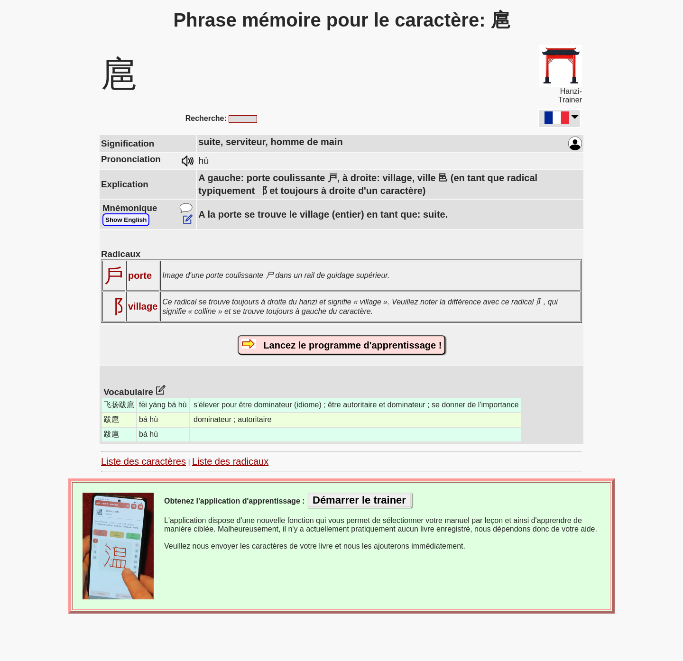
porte (140, 275)
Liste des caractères (143, 461)
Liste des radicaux (230, 461)
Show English (126, 219)
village (142, 306)
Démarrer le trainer (359, 500)
